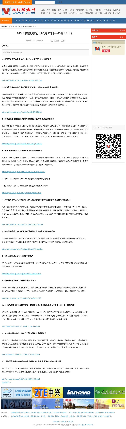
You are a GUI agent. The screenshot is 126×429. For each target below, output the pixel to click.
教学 (48, 10)
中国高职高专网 (46, 412)
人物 (65, 10)
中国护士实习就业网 (61, 416)
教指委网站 (90, 412)
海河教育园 (107, 416)
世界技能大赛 (35, 416)
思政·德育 (80, 10)
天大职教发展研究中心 (59, 412)
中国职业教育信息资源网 (19, 412)
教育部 (100, 416)
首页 (43, 10)
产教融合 (107, 10)
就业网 (43, 416)
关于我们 (56, 421)
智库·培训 (89, 13)
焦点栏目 (19, 26)
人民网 (89, 416)
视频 (59, 13)
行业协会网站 (99, 412)
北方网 (94, 416)
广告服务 (63, 421)
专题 (54, 13)
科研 (48, 13)
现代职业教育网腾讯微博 (111, 47)
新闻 (43, 13)
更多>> (122, 30)
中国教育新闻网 (80, 416)
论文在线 (107, 13)
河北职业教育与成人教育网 (20, 416)
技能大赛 (116, 10)
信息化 (71, 10)
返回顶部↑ (6, 382)
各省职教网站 (109, 412)
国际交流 (98, 13)
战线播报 (29, 26)
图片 (59, 10)
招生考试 (98, 10)
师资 (65, 13)
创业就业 (79, 13)
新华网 (71, 416)
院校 (54, 10)
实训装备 (89, 10)
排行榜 (71, 13)
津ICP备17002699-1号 (85, 425)
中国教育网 (50, 416)
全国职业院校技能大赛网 (76, 412)
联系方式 (70, 421)
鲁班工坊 (116, 13)
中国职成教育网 (34, 412)
